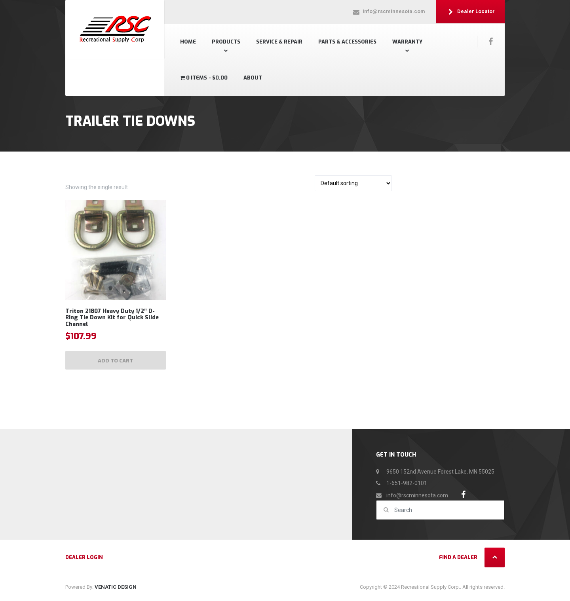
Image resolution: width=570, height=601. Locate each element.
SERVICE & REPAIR (279, 41)
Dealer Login (84, 559)
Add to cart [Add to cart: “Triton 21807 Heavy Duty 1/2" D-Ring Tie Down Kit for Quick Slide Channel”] (115, 362)
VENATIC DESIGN (116, 589)
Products (226, 41)
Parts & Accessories (347, 41)
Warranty (407, 41)
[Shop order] (353, 183)
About (252, 77)
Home (188, 41)
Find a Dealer (458, 559)
